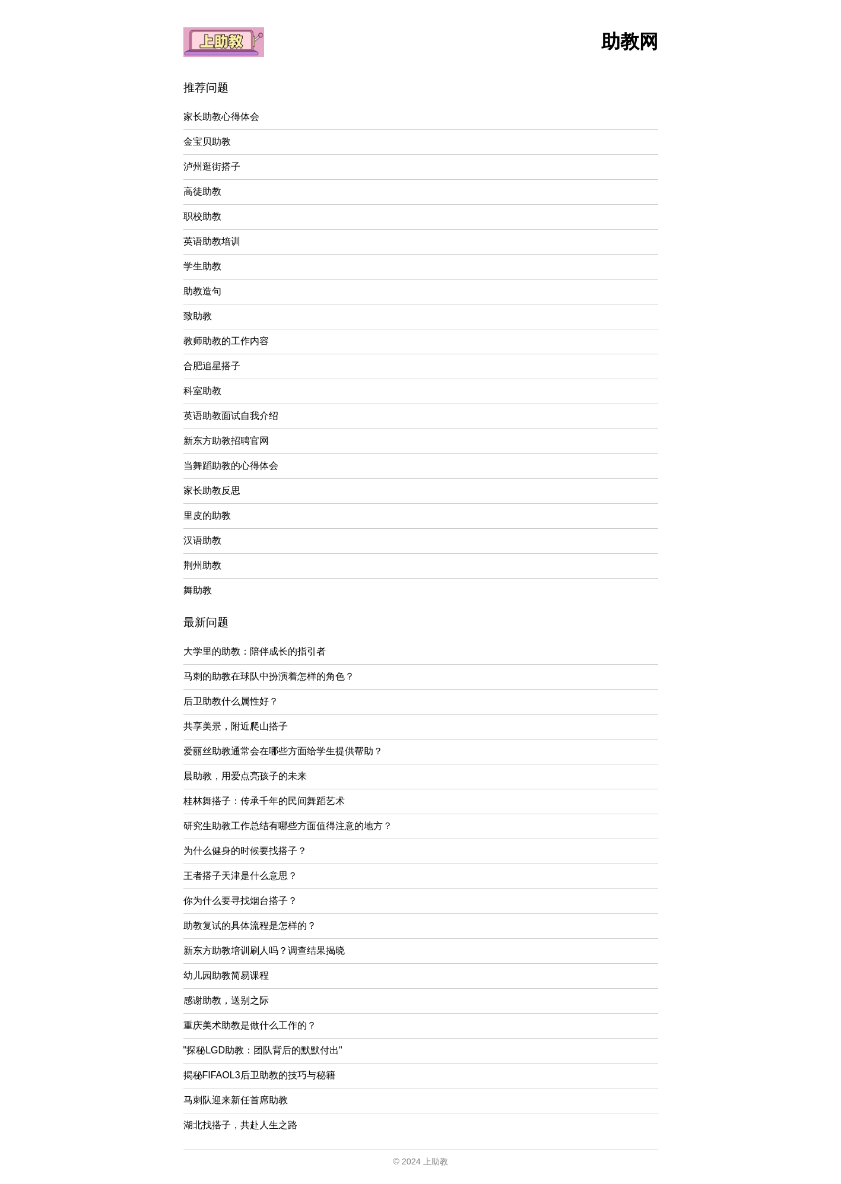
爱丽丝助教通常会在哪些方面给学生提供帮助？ (283, 751)
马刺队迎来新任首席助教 (235, 1100)
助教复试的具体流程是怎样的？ (249, 925)
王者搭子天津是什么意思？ (240, 876)
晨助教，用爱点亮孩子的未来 (245, 776)
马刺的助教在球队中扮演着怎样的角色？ (268, 676)
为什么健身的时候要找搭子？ (245, 851)
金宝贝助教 (207, 142)
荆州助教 (202, 565)
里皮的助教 (207, 515)
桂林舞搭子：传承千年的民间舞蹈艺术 (264, 801)
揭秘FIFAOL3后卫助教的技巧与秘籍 (259, 1075)
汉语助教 (202, 540)
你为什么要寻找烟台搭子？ (240, 901)
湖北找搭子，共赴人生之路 (240, 1125)
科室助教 (202, 391)
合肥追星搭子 (211, 366)
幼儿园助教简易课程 (226, 975)
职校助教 (202, 216)
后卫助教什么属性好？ (230, 701)
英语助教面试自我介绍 (230, 416)
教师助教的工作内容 (226, 341)
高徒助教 (202, 191)
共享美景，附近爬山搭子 (235, 726)
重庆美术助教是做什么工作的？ (249, 1025)
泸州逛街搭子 (211, 166)
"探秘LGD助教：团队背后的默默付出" (262, 1050)
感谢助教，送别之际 (226, 1000)
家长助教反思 (211, 490)
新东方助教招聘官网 (226, 441)
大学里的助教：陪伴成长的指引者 (254, 651)
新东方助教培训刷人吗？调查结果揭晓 (264, 950)
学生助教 (202, 266)
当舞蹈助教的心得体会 (230, 466)
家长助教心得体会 (221, 117)
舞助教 (197, 590)
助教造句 (202, 291)
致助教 (197, 316)
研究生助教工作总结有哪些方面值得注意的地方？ (287, 826)
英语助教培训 (211, 241)
